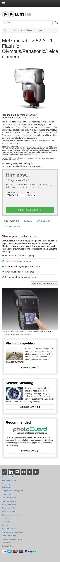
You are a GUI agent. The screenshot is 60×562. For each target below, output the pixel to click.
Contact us (6, 518)
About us (5, 525)
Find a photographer (9, 501)
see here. (15, 160)
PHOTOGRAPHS (11, 221)
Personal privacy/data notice (12, 539)
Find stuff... (6, 522)
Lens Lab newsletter (9, 497)
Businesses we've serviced (11, 515)
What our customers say (10, 511)
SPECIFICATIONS (12, 226)
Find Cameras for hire (9, 477)
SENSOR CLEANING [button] (30, 407)
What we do (6, 487)
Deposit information (9, 535)
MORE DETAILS (44, 221)
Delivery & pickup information (12, 532)
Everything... (6, 484)
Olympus (15, 30)
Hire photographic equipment (12, 491)
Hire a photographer (9, 504)
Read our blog (7, 494)
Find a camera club (9, 508)
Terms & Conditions (9, 529)
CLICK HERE (37, 155)
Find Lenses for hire (9, 480)
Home (6, 30)
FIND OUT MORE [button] (30, 367)
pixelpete (10, 546)
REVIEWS (27, 221)
